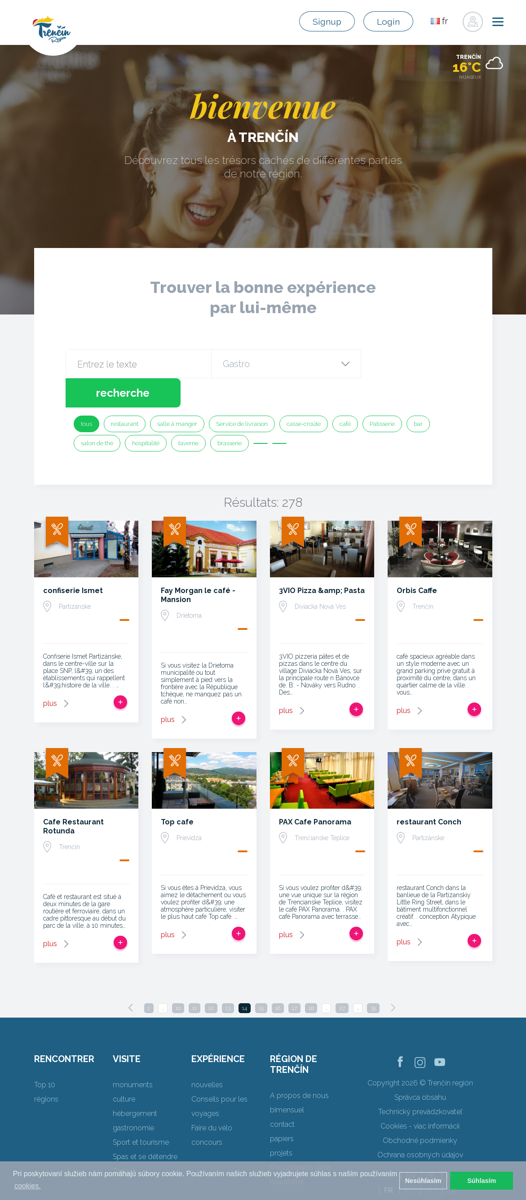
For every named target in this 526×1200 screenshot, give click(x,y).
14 (244, 979)
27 (342, 979)
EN (410, 1146)
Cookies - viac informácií (420, 1097)
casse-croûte (304, 394)
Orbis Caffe (417, 561)
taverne (188, 414)
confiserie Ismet (73, 561)
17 (294, 979)
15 (261, 979)
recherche (410, 363)
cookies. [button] (27, 1186)
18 (311, 979)
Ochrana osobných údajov (420, 1125)
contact (282, 1095)
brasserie (229, 414)
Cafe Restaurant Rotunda (73, 797)
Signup (323, 21)
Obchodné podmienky (420, 1111)
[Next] (393, 978)
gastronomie (133, 1098)
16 (277, 979)
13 (227, 979)
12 (211, 979)
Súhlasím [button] (481, 1180)
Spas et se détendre (145, 1127)
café (345, 394)
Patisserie (382, 394)
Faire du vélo (211, 1098)
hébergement (135, 1084)
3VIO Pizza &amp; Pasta (322, 561)
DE (430, 1146)
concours (206, 1113)
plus (50, 674)
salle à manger (177, 394)
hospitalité (145, 414)
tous (86, 394)
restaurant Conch (429, 792)
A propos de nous (299, 1066)
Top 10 (44, 1055)
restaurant (124, 394)
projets (281, 1124)
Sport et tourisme (141, 1113)
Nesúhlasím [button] (423, 1180)
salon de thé (97, 414)
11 (194, 979)
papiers (282, 1109)
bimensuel (287, 1080)
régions (46, 1070)
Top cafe (177, 792)
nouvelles (207, 1055)
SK (390, 1146)
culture (124, 1070)
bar (418, 394)
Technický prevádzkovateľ (420, 1082)
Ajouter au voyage (120, 673)
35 (373, 979)
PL (450, 1146)
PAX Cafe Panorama (315, 792)
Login (387, 21)
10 (178, 979)
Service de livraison (242, 394)
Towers (124, 1142)
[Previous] (130, 978)
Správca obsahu (420, 1068)
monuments (133, 1055)
